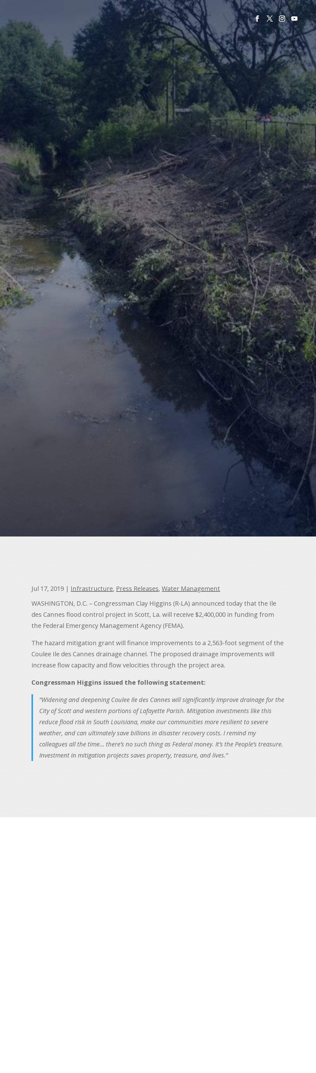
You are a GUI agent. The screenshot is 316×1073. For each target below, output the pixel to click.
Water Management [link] (191, 588)
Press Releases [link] (137, 588)
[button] (257, 18)
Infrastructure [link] (92, 588)
